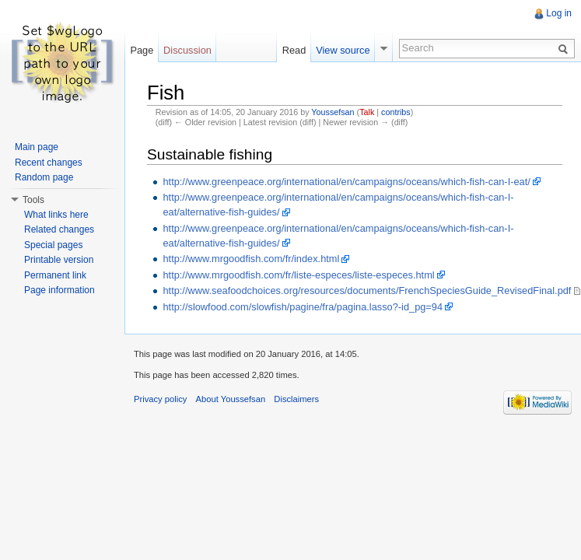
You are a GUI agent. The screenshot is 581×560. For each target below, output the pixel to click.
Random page (44, 177)
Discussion (187, 50)
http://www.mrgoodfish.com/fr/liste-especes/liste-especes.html (298, 275)
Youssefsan (332, 112)
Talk (366, 112)
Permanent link (55, 275)
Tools (33, 199)
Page (141, 50)
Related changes (59, 229)
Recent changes (48, 162)
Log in (559, 13)
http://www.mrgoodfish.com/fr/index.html (251, 258)
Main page (36, 147)
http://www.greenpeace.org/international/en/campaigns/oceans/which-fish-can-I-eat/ (346, 181)
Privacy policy (160, 399)
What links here (56, 214)
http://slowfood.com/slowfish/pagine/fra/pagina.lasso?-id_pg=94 (303, 307)
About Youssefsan (231, 399)
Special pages (53, 245)
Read (294, 50)
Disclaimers (296, 399)
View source (342, 50)
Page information (59, 290)
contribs (396, 112)
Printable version (58, 259)
